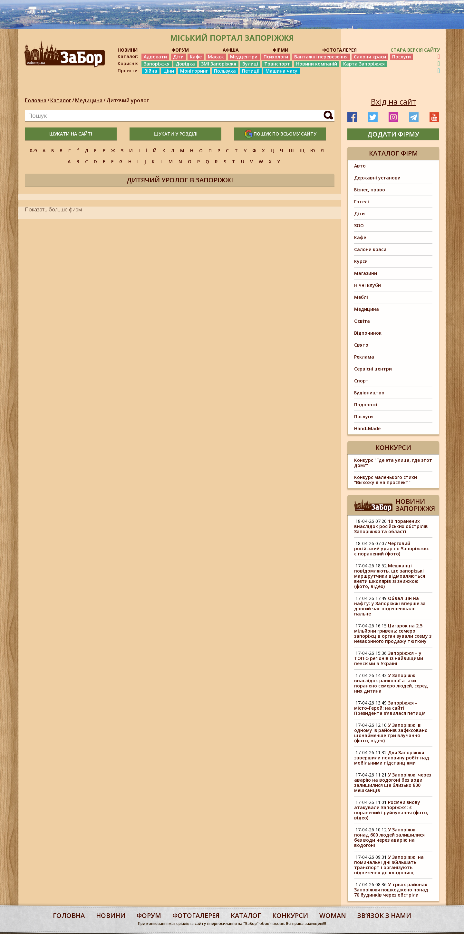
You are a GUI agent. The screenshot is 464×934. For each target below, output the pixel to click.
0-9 (33, 150)
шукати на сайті (70, 134)
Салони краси (370, 57)
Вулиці (250, 64)
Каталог (60, 100)
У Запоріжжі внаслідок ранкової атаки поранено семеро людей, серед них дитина (391, 683)
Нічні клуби (367, 285)
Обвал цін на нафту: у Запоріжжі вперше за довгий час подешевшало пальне (390, 606)
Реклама (364, 357)
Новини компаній (316, 64)
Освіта (362, 321)
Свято (361, 345)
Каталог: (128, 56)
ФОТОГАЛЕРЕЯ (339, 50)
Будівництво (369, 393)
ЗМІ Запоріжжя (218, 64)
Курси (361, 261)
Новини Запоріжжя (415, 505)
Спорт (361, 381)
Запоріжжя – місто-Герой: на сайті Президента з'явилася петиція (390, 708)
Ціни (168, 71)
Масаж (216, 57)
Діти (178, 57)
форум (149, 915)
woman (332, 915)
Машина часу (281, 71)
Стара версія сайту (415, 50)
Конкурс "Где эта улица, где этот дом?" (393, 462)
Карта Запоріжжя (364, 64)
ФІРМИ (280, 50)
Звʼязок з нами (384, 915)
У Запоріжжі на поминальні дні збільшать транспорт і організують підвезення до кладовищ (389, 865)
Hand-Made (367, 428)
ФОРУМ (180, 50)
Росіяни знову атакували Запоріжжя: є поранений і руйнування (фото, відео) (391, 810)
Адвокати (155, 57)
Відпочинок (368, 333)
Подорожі (365, 404)
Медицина (88, 100)
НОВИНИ (128, 50)
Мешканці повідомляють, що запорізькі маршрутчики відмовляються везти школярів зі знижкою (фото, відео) (389, 576)
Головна (35, 100)
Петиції (250, 71)
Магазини (365, 273)
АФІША (231, 50)
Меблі (361, 297)
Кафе (196, 57)
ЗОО (359, 225)
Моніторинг (194, 71)
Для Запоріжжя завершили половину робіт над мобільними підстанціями (391, 757)
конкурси (290, 915)
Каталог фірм (393, 153)
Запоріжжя (156, 64)
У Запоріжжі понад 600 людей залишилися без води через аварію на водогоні (389, 837)
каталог (246, 915)
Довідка (185, 64)
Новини (110, 915)
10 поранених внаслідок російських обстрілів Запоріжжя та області (391, 526)
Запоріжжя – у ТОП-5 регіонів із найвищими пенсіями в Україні (388, 658)
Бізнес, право (369, 190)
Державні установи (377, 178)
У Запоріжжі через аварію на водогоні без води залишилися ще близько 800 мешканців (392, 782)
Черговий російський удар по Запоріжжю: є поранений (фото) (391, 548)
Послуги (401, 57)
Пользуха (225, 71)
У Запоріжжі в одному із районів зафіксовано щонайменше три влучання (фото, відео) (391, 733)
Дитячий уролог (127, 100)
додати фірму (393, 134)
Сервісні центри (373, 369)
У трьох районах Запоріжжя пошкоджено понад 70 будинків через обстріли (391, 889)
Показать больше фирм (53, 209)
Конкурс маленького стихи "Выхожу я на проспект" (385, 479)
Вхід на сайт (393, 101)
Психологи (276, 57)
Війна (150, 71)
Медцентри (243, 57)
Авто (360, 166)
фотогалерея (195, 915)
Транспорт (277, 64)
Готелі (361, 201)
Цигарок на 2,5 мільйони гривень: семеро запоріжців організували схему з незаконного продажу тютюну (392, 633)
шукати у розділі (176, 134)
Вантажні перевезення (321, 57)
